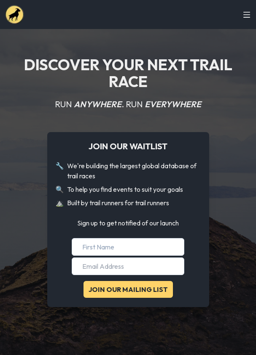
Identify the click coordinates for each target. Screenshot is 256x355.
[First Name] (128, 247)
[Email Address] (128, 266)
